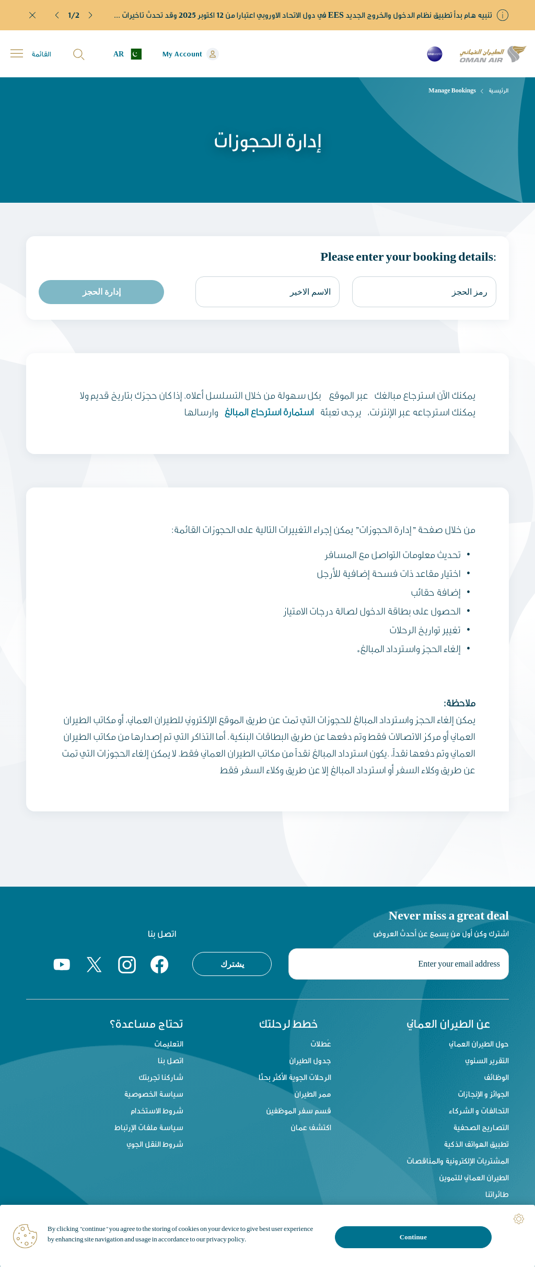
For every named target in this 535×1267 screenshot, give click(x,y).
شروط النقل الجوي (154, 1144)
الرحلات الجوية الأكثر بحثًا (295, 1077)
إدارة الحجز (102, 291)
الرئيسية (499, 90)
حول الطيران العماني (479, 1044)
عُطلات (320, 1044)
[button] (57, 15)
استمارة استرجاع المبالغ (268, 411)
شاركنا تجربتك (160, 1077)
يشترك (232, 963)
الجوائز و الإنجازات (483, 1094)
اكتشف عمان (310, 1127)
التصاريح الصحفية (481, 1127)
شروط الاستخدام (157, 1111)
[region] (267, 1236)
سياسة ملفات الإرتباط (148, 1127)
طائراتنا (497, 1194)
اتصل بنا (170, 1060)
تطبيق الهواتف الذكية (476, 1144)
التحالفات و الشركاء (479, 1111)
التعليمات (168, 1044)
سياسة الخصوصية (153, 1094)
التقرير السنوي (487, 1060)
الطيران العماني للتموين (474, 1177)
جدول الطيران (310, 1060)
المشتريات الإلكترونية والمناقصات (457, 1161)
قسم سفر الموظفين (298, 1111)
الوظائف (496, 1077)
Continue (413, 1237)
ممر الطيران (312, 1094)
